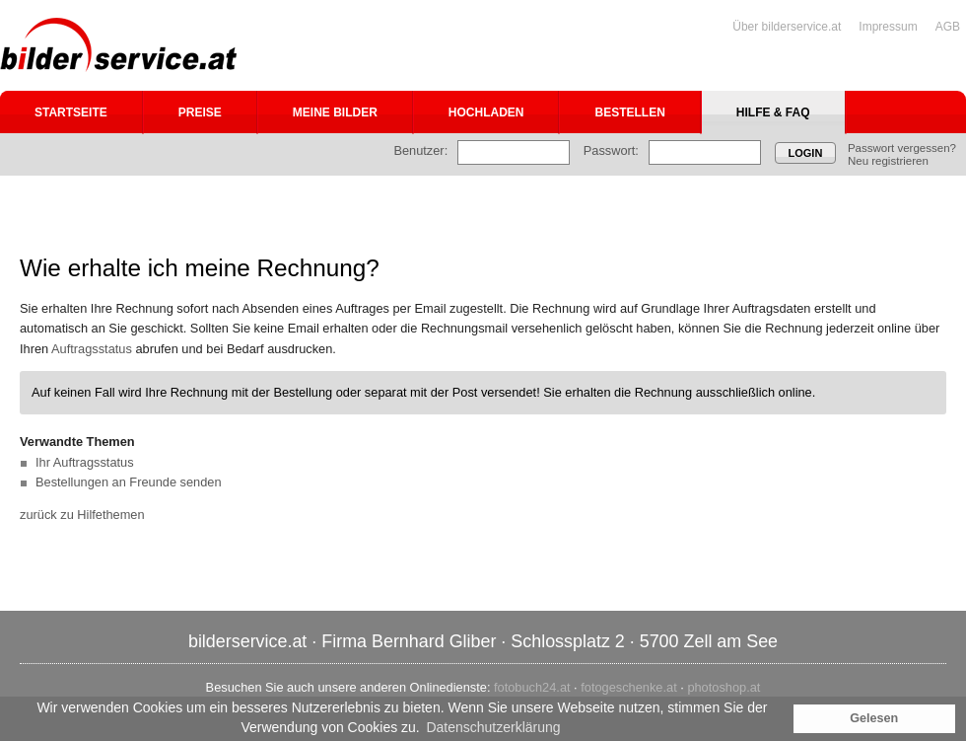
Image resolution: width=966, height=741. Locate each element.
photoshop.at (723, 687)
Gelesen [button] (874, 718)
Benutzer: (420, 150)
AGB (947, 27)
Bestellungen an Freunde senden (128, 482)
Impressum (888, 27)
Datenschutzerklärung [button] (493, 727)
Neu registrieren (888, 161)
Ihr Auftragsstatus (84, 462)
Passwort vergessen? (902, 148)
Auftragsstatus (91, 348)
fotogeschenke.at (628, 687)
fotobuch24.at (532, 687)
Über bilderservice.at (786, 27)
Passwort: (611, 150)
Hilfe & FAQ (773, 112)
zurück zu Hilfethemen (82, 514)
